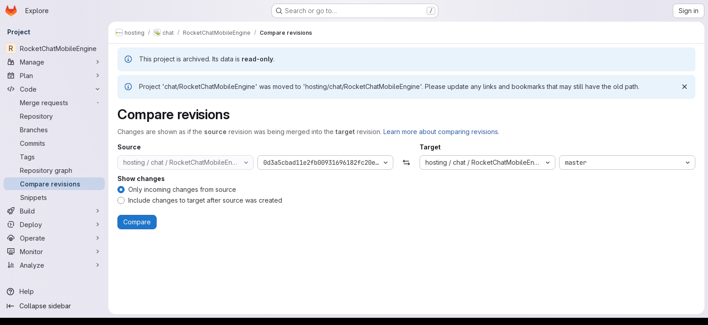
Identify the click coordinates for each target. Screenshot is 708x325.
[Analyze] (54, 265)
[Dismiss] (684, 86)
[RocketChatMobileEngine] (54, 48)
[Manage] (54, 62)
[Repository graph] (54, 170)
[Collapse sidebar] (54, 306)
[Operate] (54, 238)
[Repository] (54, 116)
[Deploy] (54, 224)
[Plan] (54, 75)
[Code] (54, 89)
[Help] (54, 291)
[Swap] (406, 162)
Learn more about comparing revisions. (441, 131)
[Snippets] (54, 197)
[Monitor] (54, 251)
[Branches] (54, 129)
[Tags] (54, 156)
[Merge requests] (54, 102)
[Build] (54, 210)
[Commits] (54, 143)
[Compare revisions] (54, 183)
